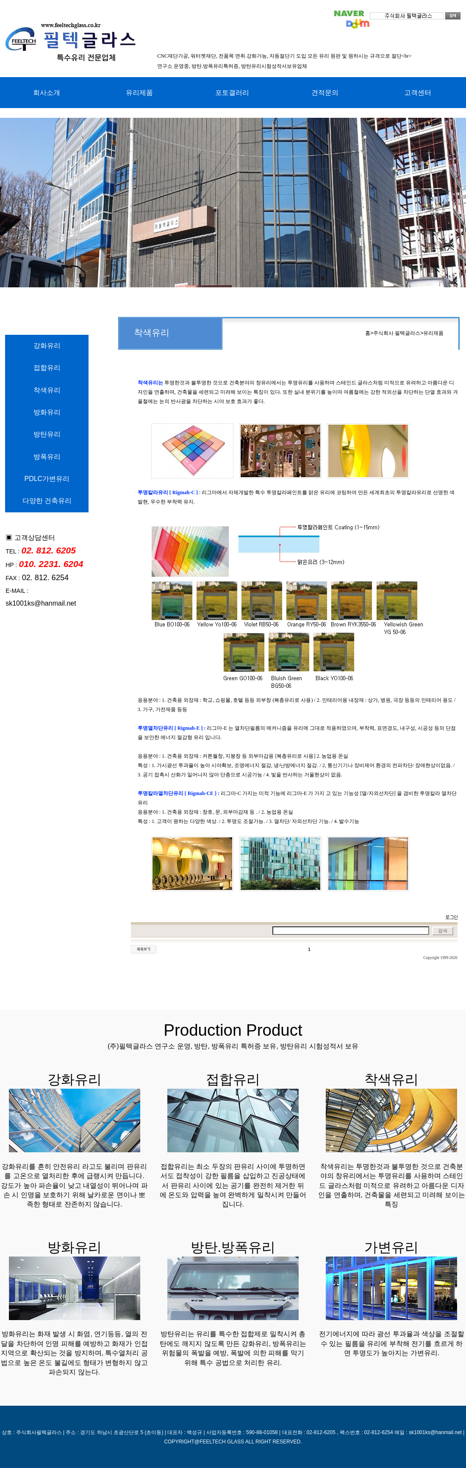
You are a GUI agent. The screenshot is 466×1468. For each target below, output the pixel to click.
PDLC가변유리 (46, 478)
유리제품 (139, 92)
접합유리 (47, 367)
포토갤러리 (232, 92)
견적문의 (324, 92)
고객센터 (417, 92)
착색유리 (47, 390)
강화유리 (47, 345)
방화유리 (47, 412)
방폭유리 (47, 456)
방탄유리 (47, 434)
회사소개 (46, 92)
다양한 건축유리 (47, 500)
